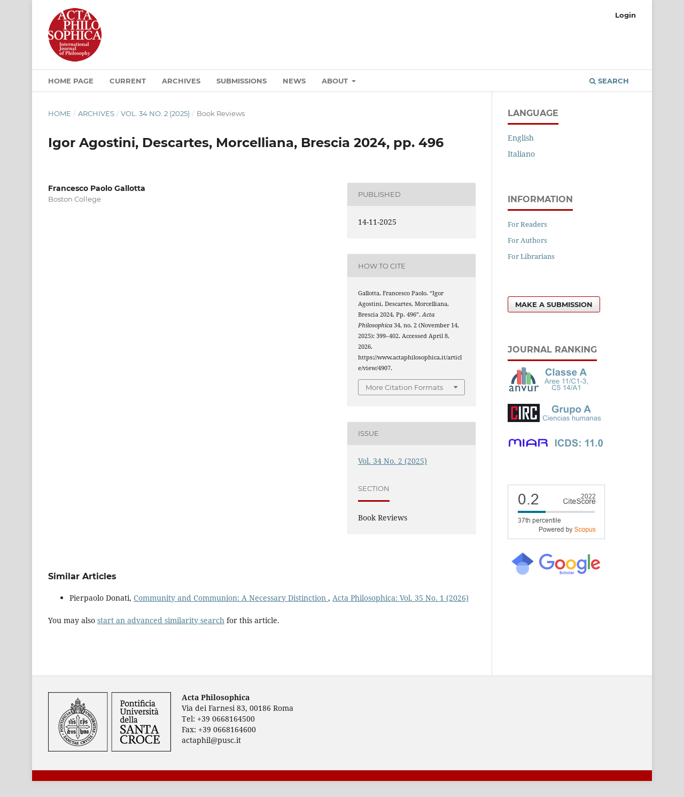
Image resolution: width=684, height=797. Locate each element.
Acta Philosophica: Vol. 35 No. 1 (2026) (400, 598)
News (294, 80)
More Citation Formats (404, 387)
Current (128, 80)
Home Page (71, 80)
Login (625, 15)
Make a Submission (554, 304)
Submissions (241, 80)
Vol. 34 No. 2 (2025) (155, 113)
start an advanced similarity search (160, 620)
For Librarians (531, 256)
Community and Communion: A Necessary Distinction (231, 598)
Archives (181, 80)
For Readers (527, 224)
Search (609, 80)
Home (59, 113)
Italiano (521, 154)
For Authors (527, 240)
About (336, 80)
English (521, 138)
